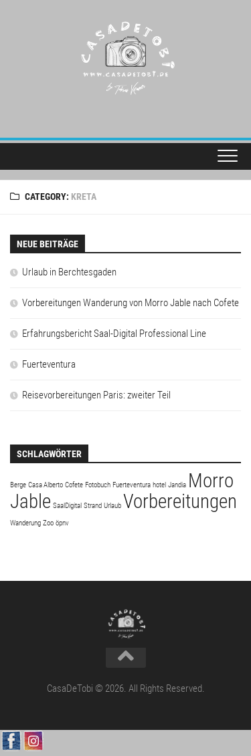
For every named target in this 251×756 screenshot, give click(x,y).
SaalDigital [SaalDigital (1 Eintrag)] (67, 505)
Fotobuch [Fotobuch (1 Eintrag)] (97, 485)
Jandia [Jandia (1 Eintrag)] (177, 485)
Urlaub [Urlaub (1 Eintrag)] (112, 505)
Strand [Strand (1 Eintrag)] (93, 505)
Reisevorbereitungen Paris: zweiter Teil (96, 395)
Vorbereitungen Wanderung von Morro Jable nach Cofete (130, 303)
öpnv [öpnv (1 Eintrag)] (62, 523)
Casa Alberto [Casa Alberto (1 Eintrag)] (45, 485)
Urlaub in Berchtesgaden (69, 272)
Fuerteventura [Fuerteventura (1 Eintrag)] (131, 485)
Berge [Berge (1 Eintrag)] (18, 485)
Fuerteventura (49, 364)
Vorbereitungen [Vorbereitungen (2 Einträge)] (180, 501)
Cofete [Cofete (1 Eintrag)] (74, 485)
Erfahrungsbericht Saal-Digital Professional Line (114, 334)
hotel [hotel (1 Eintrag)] (159, 485)
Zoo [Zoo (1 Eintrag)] (48, 523)
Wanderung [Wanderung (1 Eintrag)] (25, 523)
